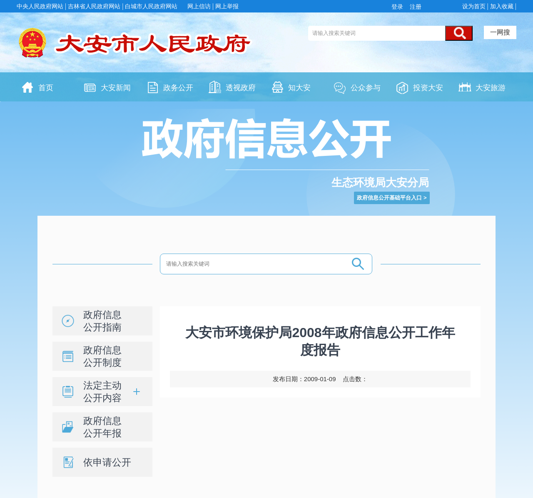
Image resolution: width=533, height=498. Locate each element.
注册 (414, 6)
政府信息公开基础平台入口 (389, 198)
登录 (398, 6)
